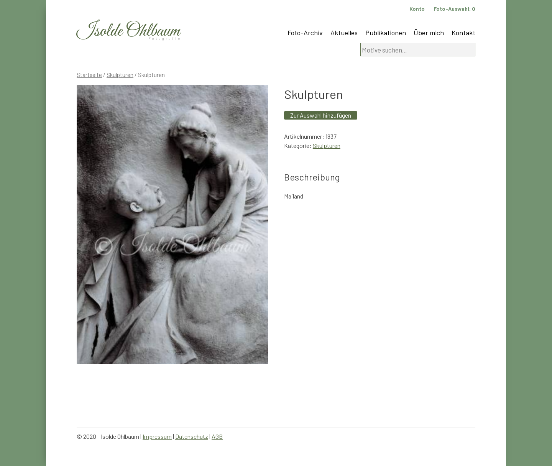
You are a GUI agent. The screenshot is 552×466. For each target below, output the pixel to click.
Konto (417, 8)
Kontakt (463, 32)
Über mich (429, 32)
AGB (217, 436)
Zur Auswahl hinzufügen (320, 115)
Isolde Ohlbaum (128, 31)
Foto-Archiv (305, 32)
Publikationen (385, 32)
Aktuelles (344, 32)
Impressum (157, 436)
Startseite (89, 74)
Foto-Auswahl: (454, 8)
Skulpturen (120, 74)
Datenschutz (191, 436)
